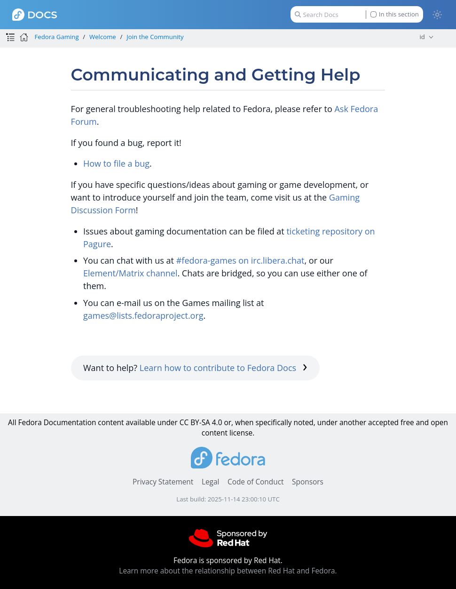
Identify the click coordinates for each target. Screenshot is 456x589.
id (422, 36)
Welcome (102, 36)
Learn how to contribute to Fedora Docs (223, 367)
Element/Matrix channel (130, 273)
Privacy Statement (163, 482)
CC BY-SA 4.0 (201, 423)
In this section (394, 14)
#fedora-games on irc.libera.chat (240, 260)
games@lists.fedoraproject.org (143, 315)
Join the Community (154, 36)
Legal (210, 482)
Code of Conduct (256, 482)
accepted (383, 423)
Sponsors (307, 482)
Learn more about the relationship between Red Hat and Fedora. (228, 571)
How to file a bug (116, 163)
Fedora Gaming (56, 36)
